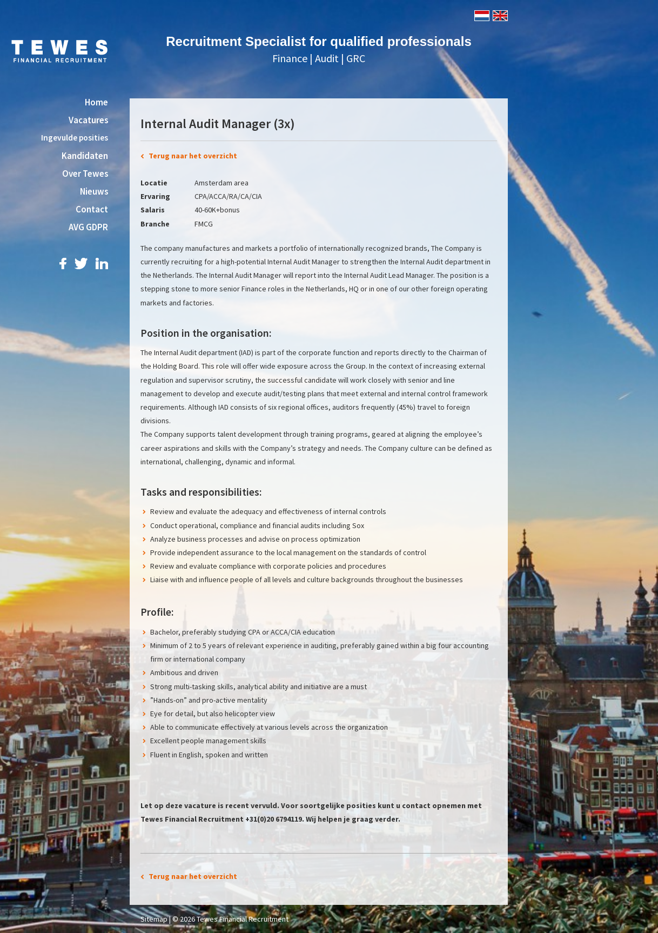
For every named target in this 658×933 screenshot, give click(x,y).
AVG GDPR (88, 227)
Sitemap (153, 919)
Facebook (62, 263)
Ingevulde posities (74, 137)
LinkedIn (102, 263)
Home (96, 102)
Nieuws (94, 191)
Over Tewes (85, 173)
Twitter (81, 263)
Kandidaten (85, 156)
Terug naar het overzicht (193, 156)
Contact (92, 209)
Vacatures (88, 120)
